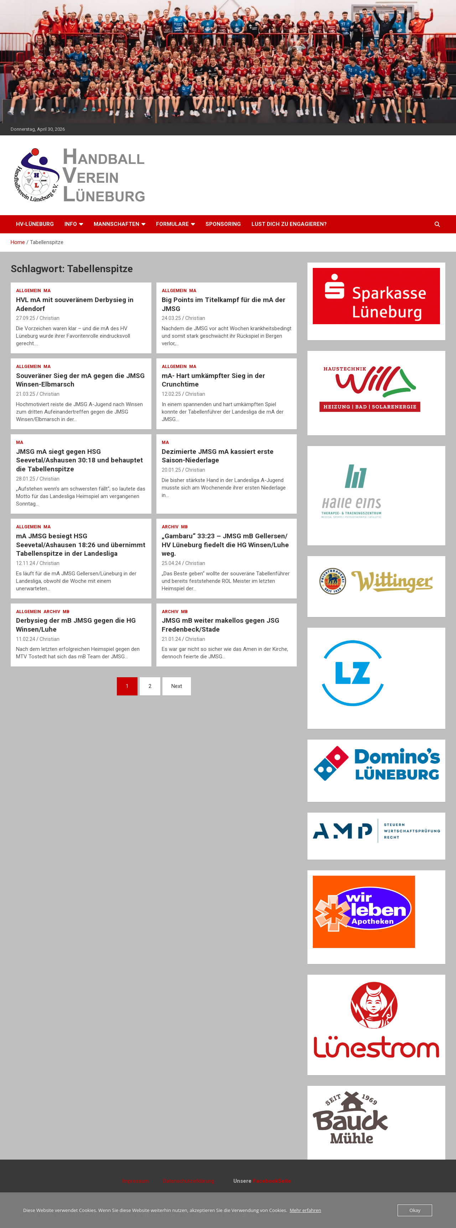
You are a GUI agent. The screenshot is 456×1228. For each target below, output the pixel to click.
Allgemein (28, 290)
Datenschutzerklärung (188, 1181)
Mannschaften (116, 224)
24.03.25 (171, 318)
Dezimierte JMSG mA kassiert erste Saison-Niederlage (218, 456)
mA (47, 290)
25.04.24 (171, 563)
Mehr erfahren (305, 1210)
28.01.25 (25, 479)
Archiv (170, 526)
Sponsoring (223, 224)
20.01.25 (171, 470)
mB (184, 526)
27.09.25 (25, 318)
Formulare (172, 224)
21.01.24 (171, 639)
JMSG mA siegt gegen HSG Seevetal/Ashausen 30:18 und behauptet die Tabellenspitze (79, 460)
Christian (49, 318)
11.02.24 (25, 639)
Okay (414, 1210)
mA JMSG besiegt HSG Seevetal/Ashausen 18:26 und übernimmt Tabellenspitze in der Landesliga (80, 545)
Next (176, 686)
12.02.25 (171, 394)
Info (70, 224)
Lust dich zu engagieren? (289, 224)
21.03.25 (25, 394)
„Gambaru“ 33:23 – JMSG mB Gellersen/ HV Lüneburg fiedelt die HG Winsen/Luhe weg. (225, 545)
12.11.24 (25, 563)
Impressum (142, 1181)
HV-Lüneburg (35, 224)
